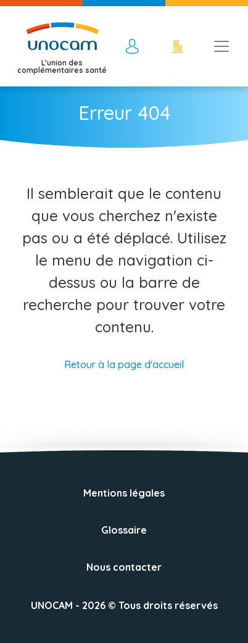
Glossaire (124, 530)
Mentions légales (124, 493)
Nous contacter (124, 567)
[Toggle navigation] (222, 46)
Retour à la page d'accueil (124, 364)
